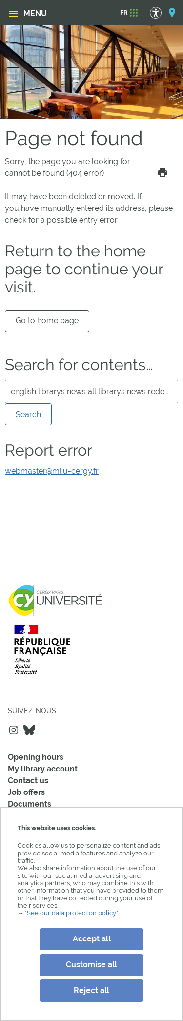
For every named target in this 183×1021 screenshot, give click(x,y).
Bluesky (29, 730)
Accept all (92, 938)
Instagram (14, 730)
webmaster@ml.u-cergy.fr (52, 471)
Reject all (91, 990)
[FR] (124, 13)
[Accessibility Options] (160, 12)
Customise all (91, 964)
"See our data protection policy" (71, 913)
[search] (91, 391)
